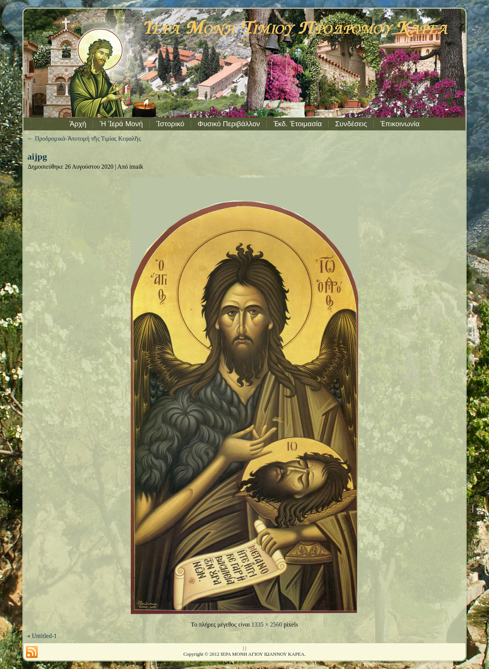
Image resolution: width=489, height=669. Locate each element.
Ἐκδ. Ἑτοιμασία (297, 124)
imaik (136, 166)
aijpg (37, 156)
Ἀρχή (77, 124)
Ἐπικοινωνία (399, 124)
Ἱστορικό (170, 124)
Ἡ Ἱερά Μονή (121, 124)
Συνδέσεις (351, 124)
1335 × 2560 (266, 624)
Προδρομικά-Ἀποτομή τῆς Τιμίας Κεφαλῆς (84, 138)
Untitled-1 (44, 636)
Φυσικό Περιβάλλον (228, 124)
